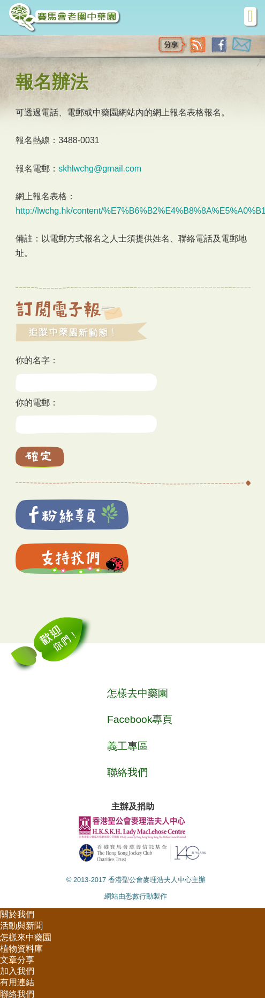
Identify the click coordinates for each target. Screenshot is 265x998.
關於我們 (17, 914)
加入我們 (17, 971)
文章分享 (17, 959)
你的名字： (37, 360)
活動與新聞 (21, 925)
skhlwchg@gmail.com (99, 168)
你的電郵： (37, 402)
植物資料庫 (21, 948)
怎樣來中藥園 (25, 937)
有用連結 (17, 982)
